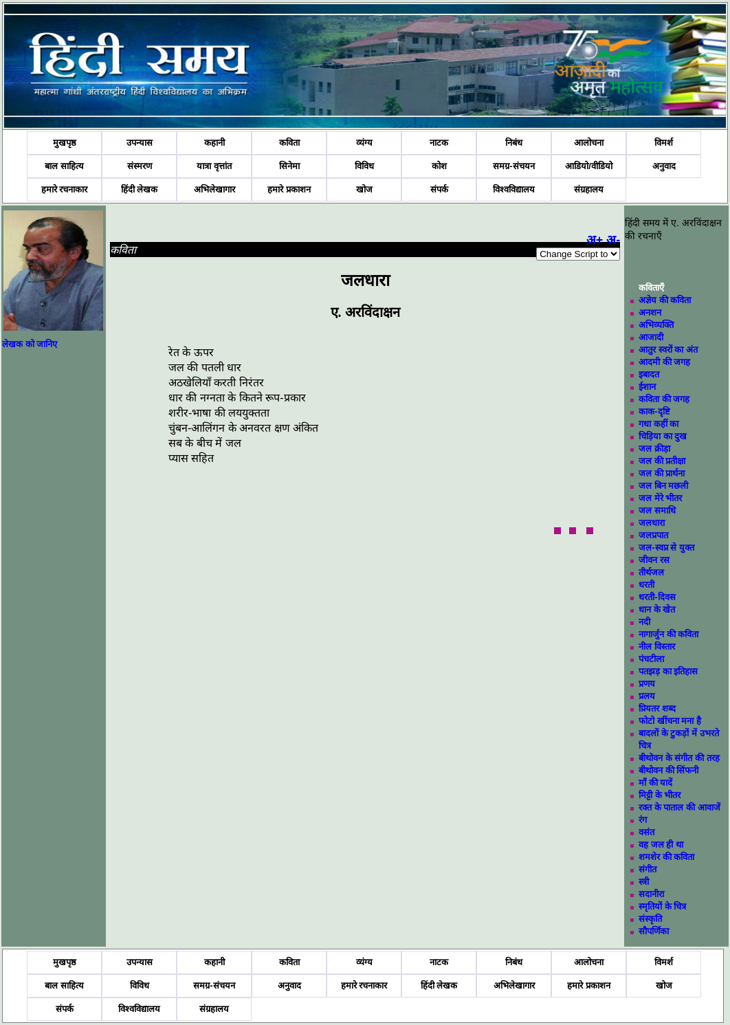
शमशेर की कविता (666, 857)
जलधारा (652, 523)
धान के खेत (657, 609)
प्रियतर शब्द (657, 708)
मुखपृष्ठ (64, 142)
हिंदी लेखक (139, 189)
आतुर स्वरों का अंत (668, 349)
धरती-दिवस (657, 597)
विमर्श (663, 142)
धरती (646, 585)
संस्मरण (139, 166)
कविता (289, 142)
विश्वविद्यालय (514, 189)
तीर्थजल (651, 572)
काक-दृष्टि (654, 411)
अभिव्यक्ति (656, 325)
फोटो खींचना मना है (670, 721)
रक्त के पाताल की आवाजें (679, 807)
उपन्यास (139, 142)
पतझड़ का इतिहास (668, 671)
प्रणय (647, 684)
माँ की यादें (655, 783)
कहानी (214, 142)
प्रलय (647, 696)
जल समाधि (657, 510)
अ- (613, 240)
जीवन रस (654, 560)
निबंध (513, 142)
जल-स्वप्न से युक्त (666, 547)
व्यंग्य (364, 142)
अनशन (650, 312)
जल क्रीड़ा (654, 448)
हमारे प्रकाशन (289, 189)
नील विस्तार (657, 646)
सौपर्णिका (654, 931)
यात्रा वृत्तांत (214, 166)
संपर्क (439, 189)
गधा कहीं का (658, 424)
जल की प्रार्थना (662, 473)
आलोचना (589, 142)
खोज (364, 189)
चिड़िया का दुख (663, 436)
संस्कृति (650, 919)
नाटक (439, 142)
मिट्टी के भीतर (660, 795)
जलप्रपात (653, 535)
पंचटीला (651, 659)
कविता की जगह (664, 399)
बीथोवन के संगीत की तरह (679, 758)
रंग (643, 820)
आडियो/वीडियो (588, 166)
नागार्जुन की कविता (668, 634)
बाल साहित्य (64, 166)
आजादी (651, 337)
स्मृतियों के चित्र (662, 906)
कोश (439, 166)
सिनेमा (289, 166)
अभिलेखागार (214, 189)
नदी (644, 622)
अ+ (595, 240)
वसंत (646, 832)
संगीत (647, 869)
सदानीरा (651, 894)
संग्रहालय (589, 189)
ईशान (647, 387)
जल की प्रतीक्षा (662, 461)
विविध (364, 166)
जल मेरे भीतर (660, 498)
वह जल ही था (661, 844)
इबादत (649, 374)
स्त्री (644, 882)
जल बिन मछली (663, 486)
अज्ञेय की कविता (665, 300)
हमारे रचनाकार (64, 189)
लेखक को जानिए (29, 344)
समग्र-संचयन (513, 166)
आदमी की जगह (664, 362)
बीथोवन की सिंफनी (668, 770)
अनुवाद (664, 166)
